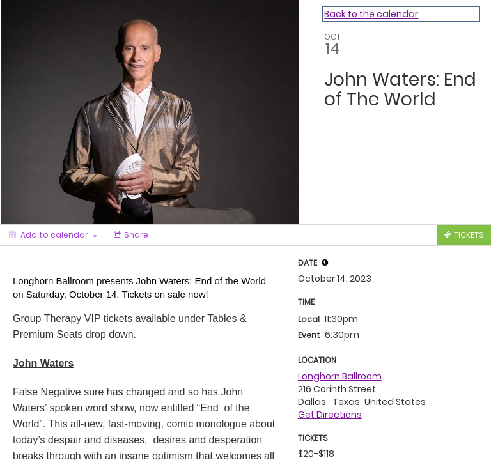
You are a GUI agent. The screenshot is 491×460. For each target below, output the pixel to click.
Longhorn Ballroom (340, 376)
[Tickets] (464, 235)
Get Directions (330, 414)
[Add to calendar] (53, 235)
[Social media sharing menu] (129, 235)
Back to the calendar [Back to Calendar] (371, 14)
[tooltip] (325, 262)
